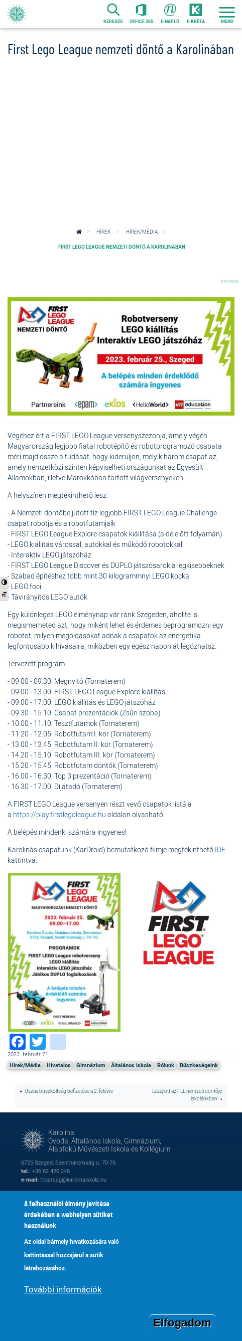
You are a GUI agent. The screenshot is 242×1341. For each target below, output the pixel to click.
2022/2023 (229, 281)
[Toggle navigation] (227, 14)
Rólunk (165, 1065)
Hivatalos (59, 1065)
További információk (63, 1289)
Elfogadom (182, 1323)
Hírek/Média (142, 232)
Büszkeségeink (199, 1065)
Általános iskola (131, 1065)
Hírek (103, 232)
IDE (220, 849)
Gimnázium (90, 1065)
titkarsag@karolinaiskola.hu (73, 1179)
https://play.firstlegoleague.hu (59, 814)
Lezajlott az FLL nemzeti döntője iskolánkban (187, 1095)
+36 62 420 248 (51, 1171)
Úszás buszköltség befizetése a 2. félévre (69, 1091)
